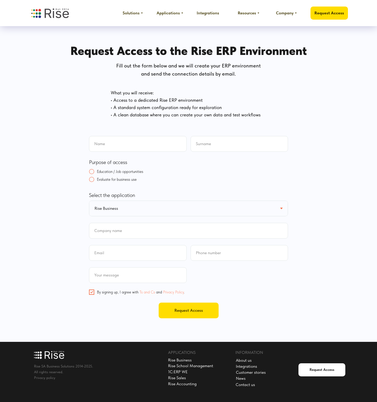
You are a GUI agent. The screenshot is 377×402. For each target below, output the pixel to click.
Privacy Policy (173, 292)
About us (244, 360)
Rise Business (180, 360)
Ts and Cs (147, 292)
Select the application (112, 195)
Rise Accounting (182, 383)
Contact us (245, 384)
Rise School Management (190, 365)
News (241, 378)
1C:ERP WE (178, 371)
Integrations (246, 366)
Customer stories (251, 372)
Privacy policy (44, 378)
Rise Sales (177, 377)
